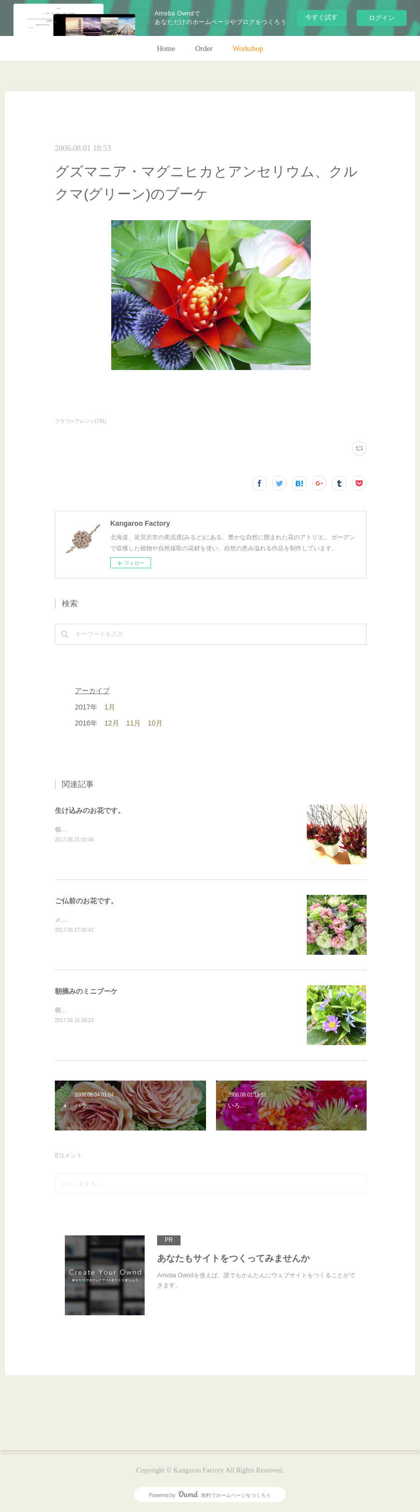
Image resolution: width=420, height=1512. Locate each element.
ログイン (382, 17)
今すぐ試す (321, 17)
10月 (155, 723)
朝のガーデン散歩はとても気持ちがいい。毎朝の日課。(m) (134, 1010)
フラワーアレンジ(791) (80, 421)
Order (203, 48)
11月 (133, 723)
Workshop (247, 48)
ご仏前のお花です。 (86, 901)
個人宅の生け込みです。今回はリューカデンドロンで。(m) (134, 829)
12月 (111, 723)
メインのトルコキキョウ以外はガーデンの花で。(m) (125, 919)
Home (166, 48)
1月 (109, 707)
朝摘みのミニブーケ (86, 991)
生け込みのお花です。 (90, 810)
